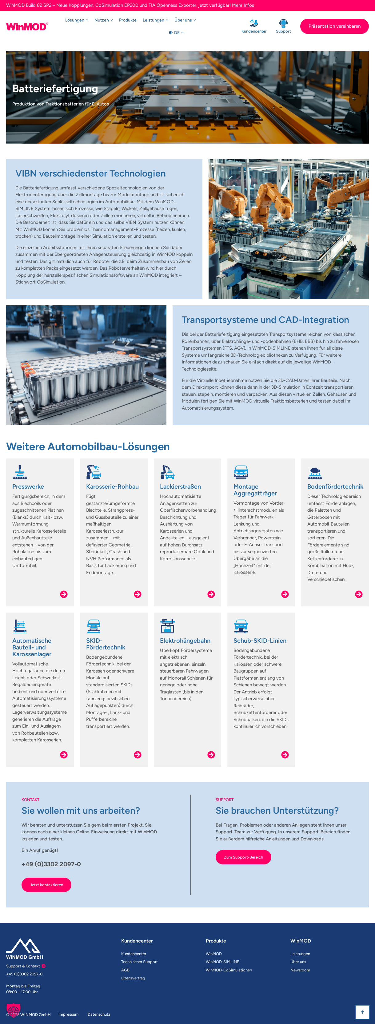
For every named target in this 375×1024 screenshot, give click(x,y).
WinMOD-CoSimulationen (229, 970)
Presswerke (28, 486)
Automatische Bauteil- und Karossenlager (31, 647)
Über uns (298, 961)
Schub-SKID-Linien (259, 640)
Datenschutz (99, 1014)
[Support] (283, 23)
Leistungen (300, 953)
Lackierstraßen (180, 486)
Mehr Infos (243, 5)
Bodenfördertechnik (335, 486)
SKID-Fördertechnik (105, 644)
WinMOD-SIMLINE (222, 961)
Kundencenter (254, 31)
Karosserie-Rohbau (112, 486)
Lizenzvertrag (133, 978)
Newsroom (300, 970)
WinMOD (214, 953)
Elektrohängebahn (185, 640)
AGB (125, 970)
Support (283, 31)
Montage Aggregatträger (255, 490)
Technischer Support (139, 961)
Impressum (68, 1014)
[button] (13, 1010)
